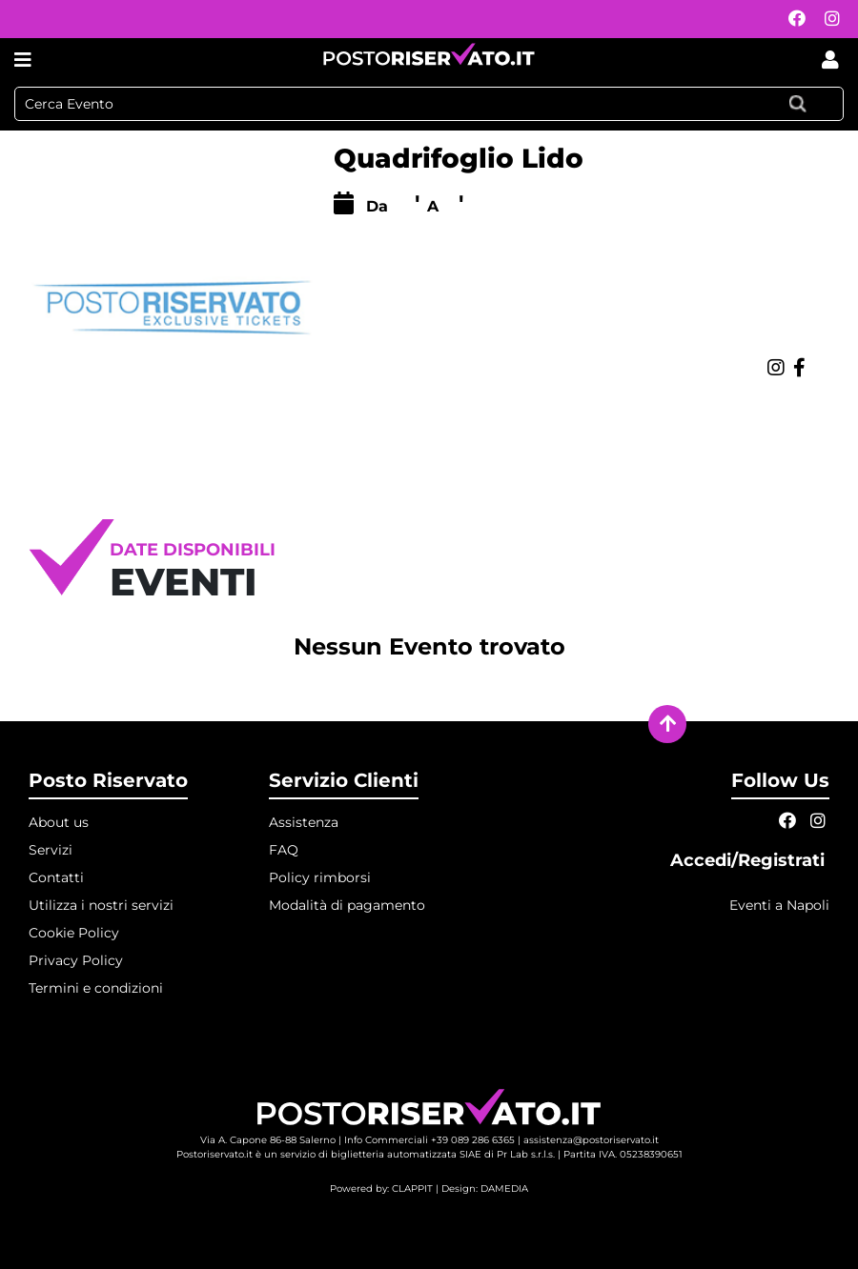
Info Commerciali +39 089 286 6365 (429, 1140)
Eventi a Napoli (779, 905)
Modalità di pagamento (347, 905)
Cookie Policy (74, 932)
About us (59, 822)
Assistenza (303, 822)
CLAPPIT (412, 1188)
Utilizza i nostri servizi (101, 905)
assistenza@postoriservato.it (591, 1140)
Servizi (50, 849)
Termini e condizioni (96, 988)
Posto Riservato (108, 780)
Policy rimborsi (320, 877)
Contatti (56, 877)
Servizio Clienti (344, 780)
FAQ (283, 849)
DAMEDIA (504, 1188)
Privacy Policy (76, 960)
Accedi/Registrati (749, 860)
